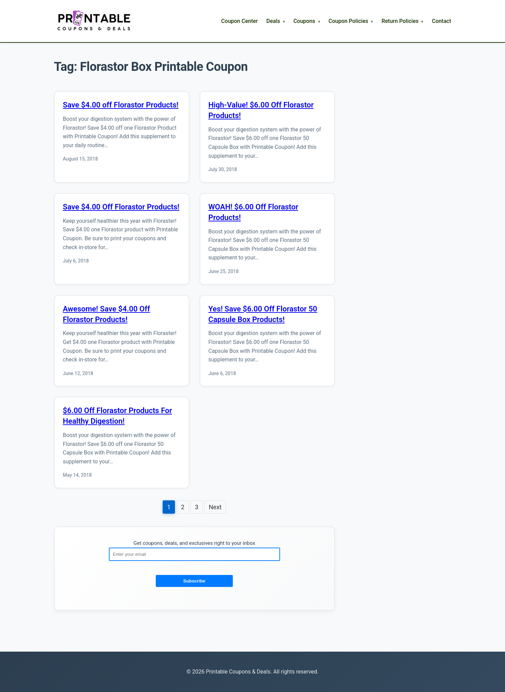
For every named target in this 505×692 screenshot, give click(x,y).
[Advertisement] (400, 162)
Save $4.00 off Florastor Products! (121, 105)
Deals (273, 21)
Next (215, 507)
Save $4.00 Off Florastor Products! (121, 207)
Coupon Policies (348, 21)
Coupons (304, 21)
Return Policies (399, 21)
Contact (441, 21)
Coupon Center (239, 21)
